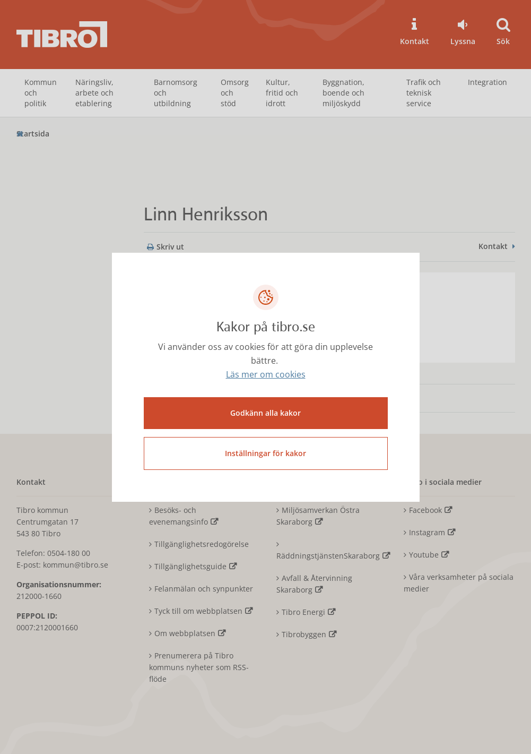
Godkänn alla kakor (265, 413)
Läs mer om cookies (266, 374)
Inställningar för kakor (265, 453)
